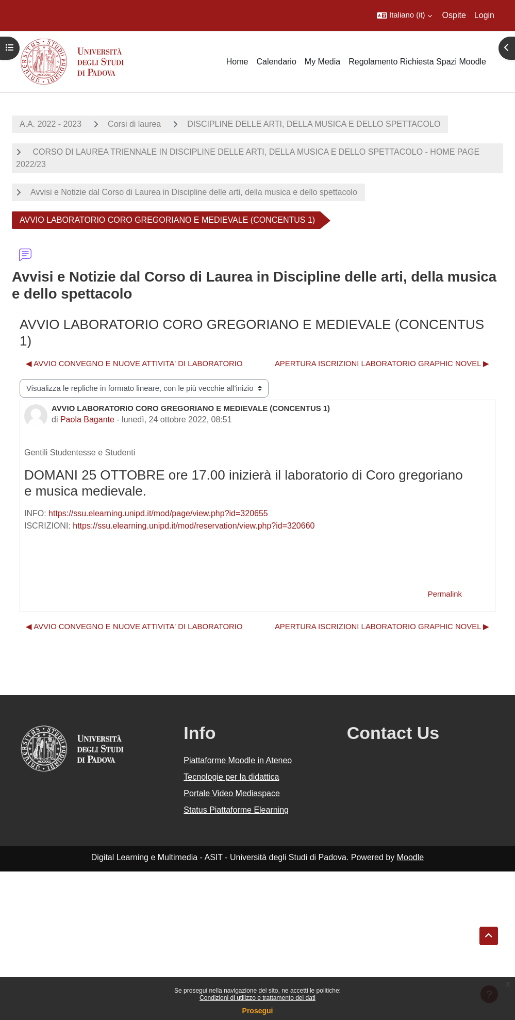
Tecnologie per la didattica (231, 776)
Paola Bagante (87, 419)
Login (484, 15)
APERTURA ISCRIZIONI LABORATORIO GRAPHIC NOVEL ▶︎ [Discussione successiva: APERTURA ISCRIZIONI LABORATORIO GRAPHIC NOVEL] (382, 363)
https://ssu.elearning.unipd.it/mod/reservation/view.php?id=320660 (193, 525)
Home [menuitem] (237, 61)
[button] (404, 15)
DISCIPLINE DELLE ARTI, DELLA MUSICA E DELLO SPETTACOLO (313, 124)
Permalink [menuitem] (445, 594)
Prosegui (257, 1011)
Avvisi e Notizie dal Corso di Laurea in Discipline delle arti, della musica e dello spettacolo (193, 192)
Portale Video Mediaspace (232, 793)
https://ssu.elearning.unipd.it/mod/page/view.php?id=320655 (158, 513)
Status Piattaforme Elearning (236, 809)
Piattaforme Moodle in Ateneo (238, 760)
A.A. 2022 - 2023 (50, 124)
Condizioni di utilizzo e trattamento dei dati (257, 997)
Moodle (410, 857)
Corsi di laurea (134, 124)
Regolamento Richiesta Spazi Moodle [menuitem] (417, 61)
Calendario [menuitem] (276, 61)
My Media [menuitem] (322, 61)
